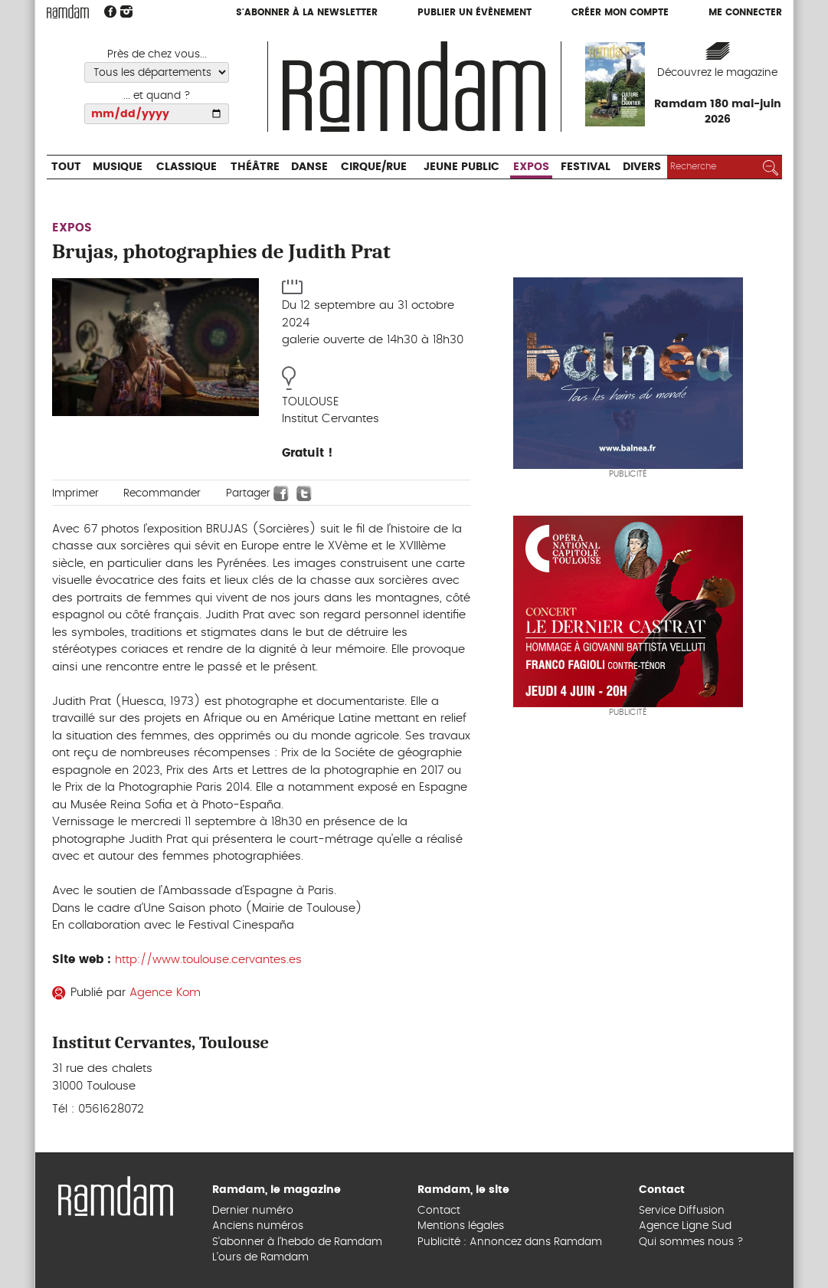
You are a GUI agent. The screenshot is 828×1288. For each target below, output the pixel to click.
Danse (309, 167)
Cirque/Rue (374, 167)
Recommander (162, 493)
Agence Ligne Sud (685, 1226)
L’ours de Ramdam (260, 1257)
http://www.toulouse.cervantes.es (208, 959)
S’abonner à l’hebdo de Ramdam (297, 1242)
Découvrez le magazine (717, 72)
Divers (642, 167)
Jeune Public (461, 167)
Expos (531, 167)
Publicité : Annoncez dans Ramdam (509, 1242)
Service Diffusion (682, 1210)
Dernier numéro (252, 1210)
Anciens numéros (257, 1226)
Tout (66, 167)
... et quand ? (157, 95)
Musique (117, 167)
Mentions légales (460, 1226)
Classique (186, 167)
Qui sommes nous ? (691, 1242)
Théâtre (255, 167)
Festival (585, 167)
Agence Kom (165, 992)
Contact (438, 1210)
